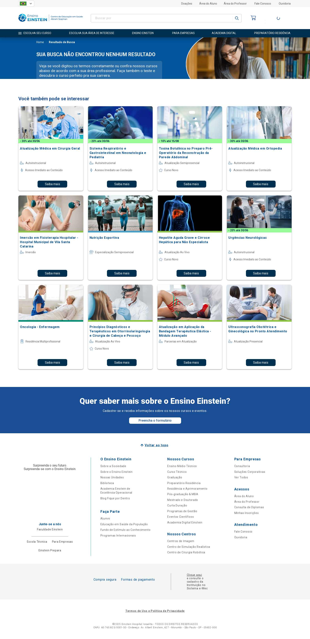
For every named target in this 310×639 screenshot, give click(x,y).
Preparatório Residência (183, 483)
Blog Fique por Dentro (115, 498)
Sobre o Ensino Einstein (116, 471)
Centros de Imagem (180, 541)
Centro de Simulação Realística (188, 546)
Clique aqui (194, 574)
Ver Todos (241, 477)
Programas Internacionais (118, 535)
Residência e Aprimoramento (187, 488)
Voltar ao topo (156, 445)
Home (40, 42)
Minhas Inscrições (246, 513)
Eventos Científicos (180, 516)
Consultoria (242, 466)
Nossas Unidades (112, 477)
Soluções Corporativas (249, 471)
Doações (186, 3)
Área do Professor (235, 3)
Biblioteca (107, 483)
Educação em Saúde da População (124, 524)
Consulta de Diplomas (249, 507)
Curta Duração (177, 505)
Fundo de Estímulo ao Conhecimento (125, 529)
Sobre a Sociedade (113, 466)
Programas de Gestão (182, 511)
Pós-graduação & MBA (182, 494)
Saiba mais (52, 184)
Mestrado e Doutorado (182, 500)
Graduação (174, 477)
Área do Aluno (208, 3)
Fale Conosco (262, 3)
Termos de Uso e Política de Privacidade (155, 610)
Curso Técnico (177, 471)
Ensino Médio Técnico (182, 466)
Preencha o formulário (155, 420)
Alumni (105, 518)
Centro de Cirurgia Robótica (186, 552)
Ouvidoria (285, 3)
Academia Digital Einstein (184, 522)
